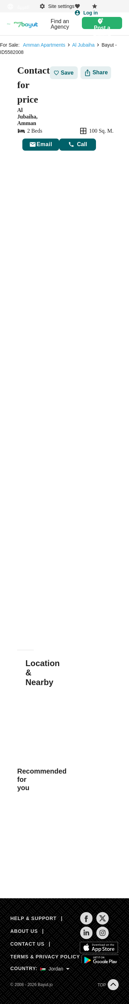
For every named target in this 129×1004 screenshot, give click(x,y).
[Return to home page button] (8, 24)
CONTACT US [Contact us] (27, 944)
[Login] (86, 12)
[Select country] (54, 969)
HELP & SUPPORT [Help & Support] (33, 918)
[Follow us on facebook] (86, 923)
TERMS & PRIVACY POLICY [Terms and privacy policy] (45, 956)
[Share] (95, 72)
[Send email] (40, 145)
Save (64, 73)
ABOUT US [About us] (24, 931)
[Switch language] (19, 6)
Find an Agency (60, 24)
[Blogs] (26, 24)
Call (77, 144)
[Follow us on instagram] (102, 937)
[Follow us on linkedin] (86, 937)
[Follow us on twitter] (102, 923)
